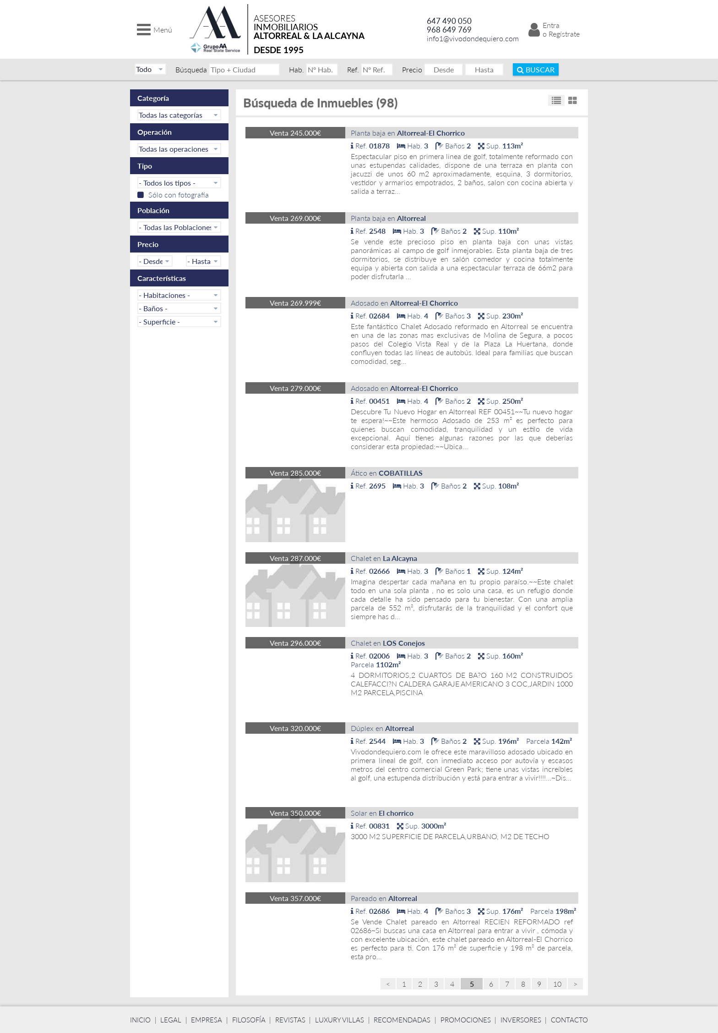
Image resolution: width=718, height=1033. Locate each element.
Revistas (290, 1020)
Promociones (466, 1020)
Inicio (140, 1020)
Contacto (569, 1020)
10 (557, 983)
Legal (170, 1020)
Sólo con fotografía (173, 194)
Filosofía (249, 1020)
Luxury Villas (339, 1020)
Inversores (520, 1020)
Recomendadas (402, 1020)
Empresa (206, 1020)
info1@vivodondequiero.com (473, 38)
